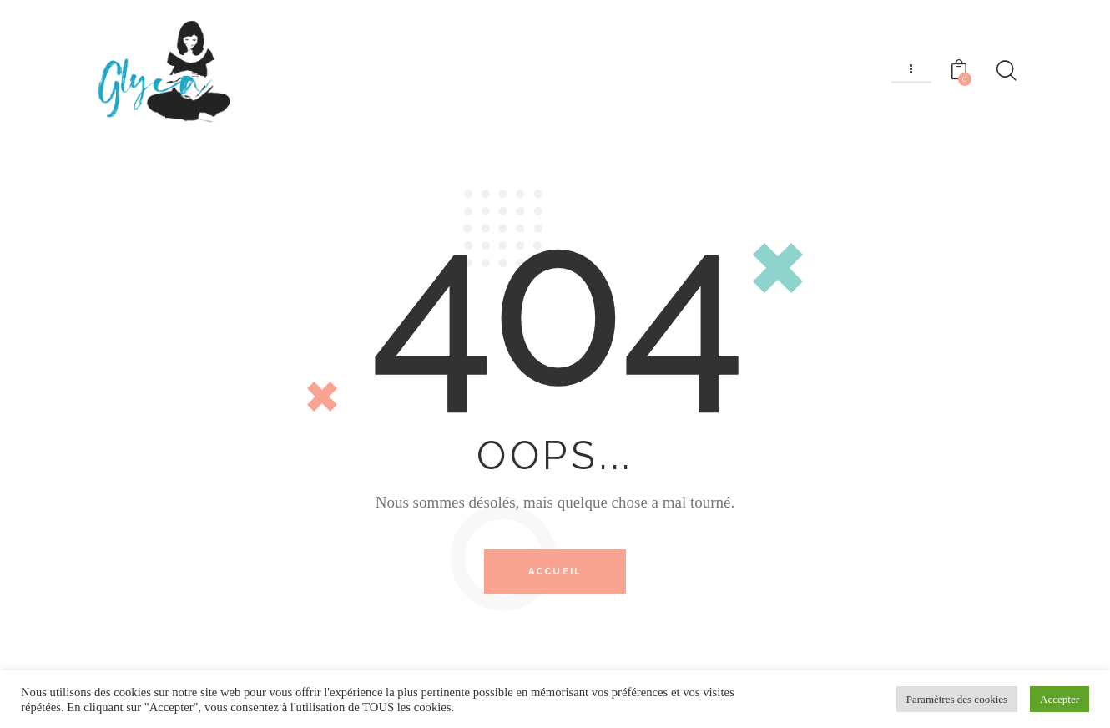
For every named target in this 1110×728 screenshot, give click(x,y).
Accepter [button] (1059, 699)
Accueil (555, 572)
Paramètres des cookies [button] (956, 699)
